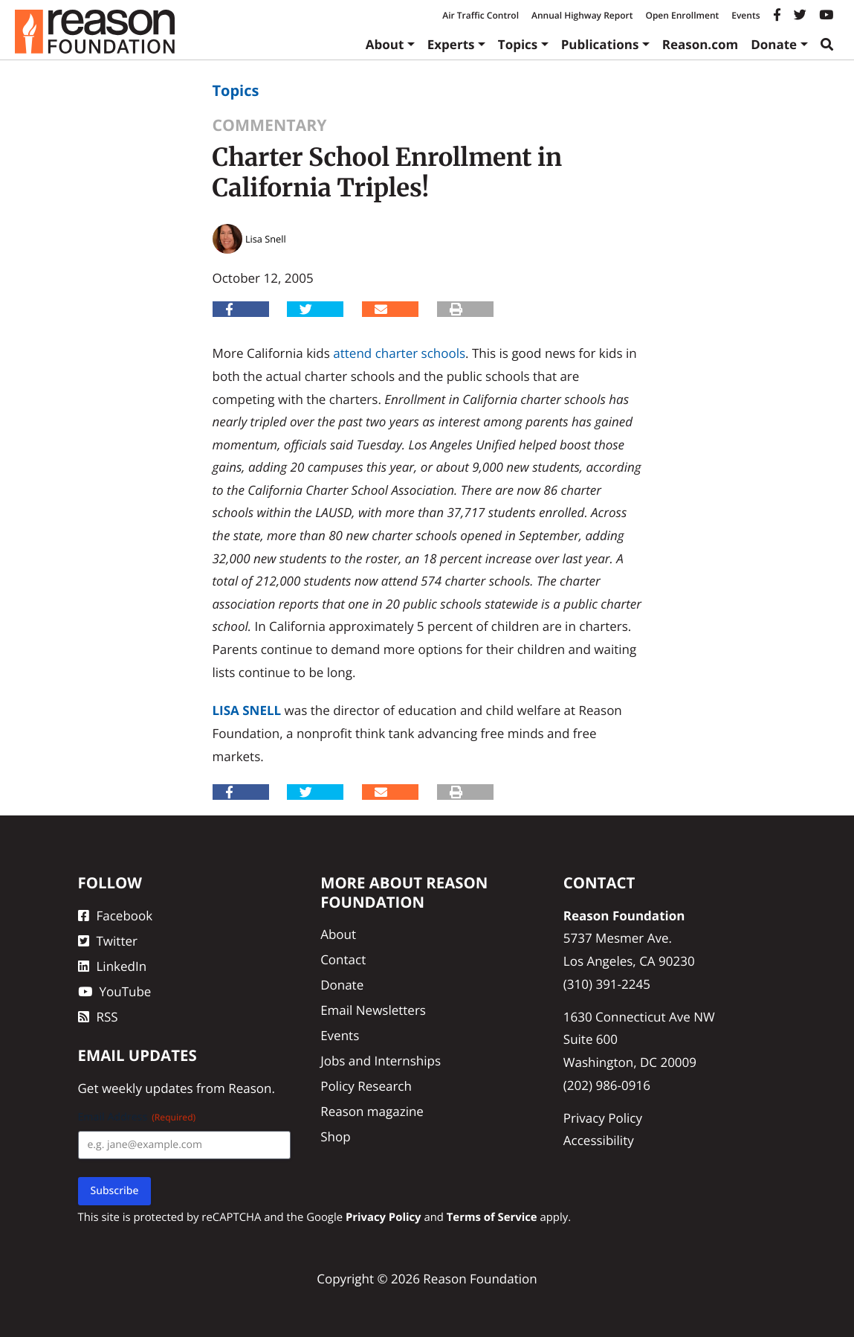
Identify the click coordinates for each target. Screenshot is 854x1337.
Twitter (108, 940)
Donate (774, 44)
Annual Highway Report (582, 15)
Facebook (115, 915)
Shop (335, 1136)
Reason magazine (372, 1111)
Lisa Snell (247, 710)
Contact (343, 959)
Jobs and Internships (380, 1060)
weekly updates (147, 1088)
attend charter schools (399, 353)
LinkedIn (112, 966)
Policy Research (366, 1085)
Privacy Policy (602, 1117)
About (385, 44)
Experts (451, 44)
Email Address (137, 1117)
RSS (98, 1016)
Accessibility (598, 1140)
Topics (518, 44)
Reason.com (700, 44)
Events (745, 15)
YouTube (115, 991)
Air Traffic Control (480, 15)
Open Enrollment (682, 15)
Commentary (270, 125)
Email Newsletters (373, 1010)
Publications (600, 44)
